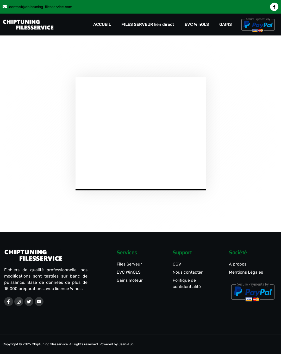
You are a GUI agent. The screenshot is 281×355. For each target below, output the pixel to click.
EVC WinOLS (197, 24)
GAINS (225, 24)
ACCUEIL (102, 24)
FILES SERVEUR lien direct (147, 24)
